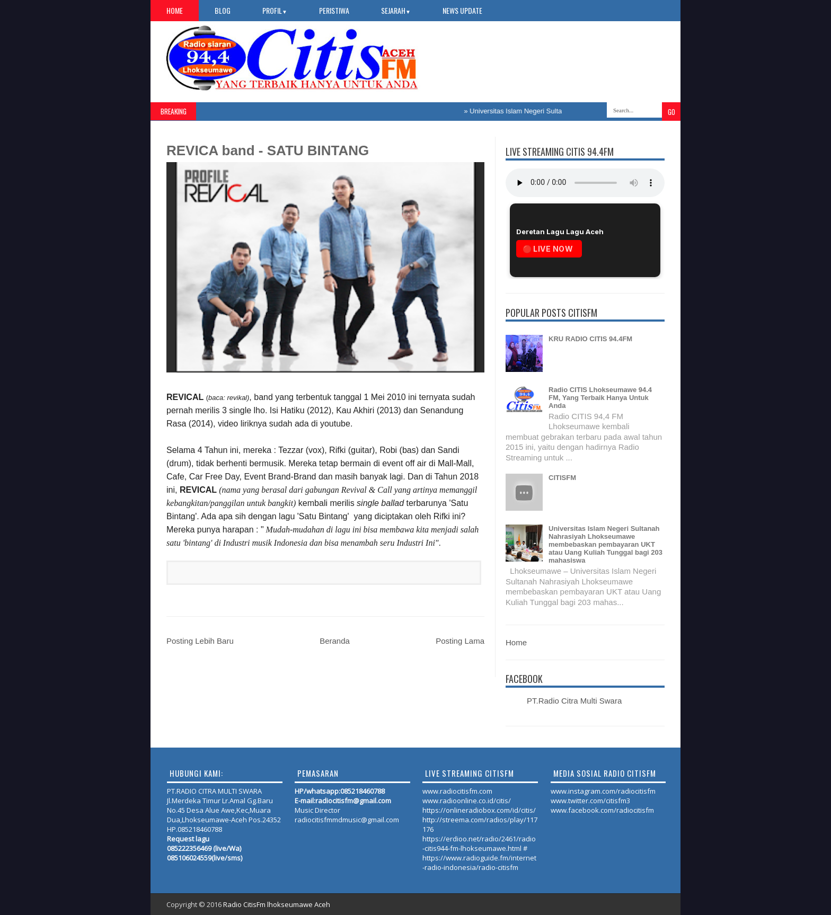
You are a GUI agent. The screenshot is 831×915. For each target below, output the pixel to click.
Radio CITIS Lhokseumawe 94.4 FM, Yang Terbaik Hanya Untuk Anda (600, 398)
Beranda (335, 640)
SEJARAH (396, 10)
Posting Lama (460, 640)
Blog (223, 10)
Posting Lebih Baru (200, 640)
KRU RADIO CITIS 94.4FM (590, 339)
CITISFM (562, 478)
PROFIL (274, 10)
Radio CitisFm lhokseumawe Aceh (276, 904)
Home (174, 10)
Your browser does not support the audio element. (585, 182)
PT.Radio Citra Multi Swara (574, 700)
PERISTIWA (334, 10)
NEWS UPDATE (462, 10)
